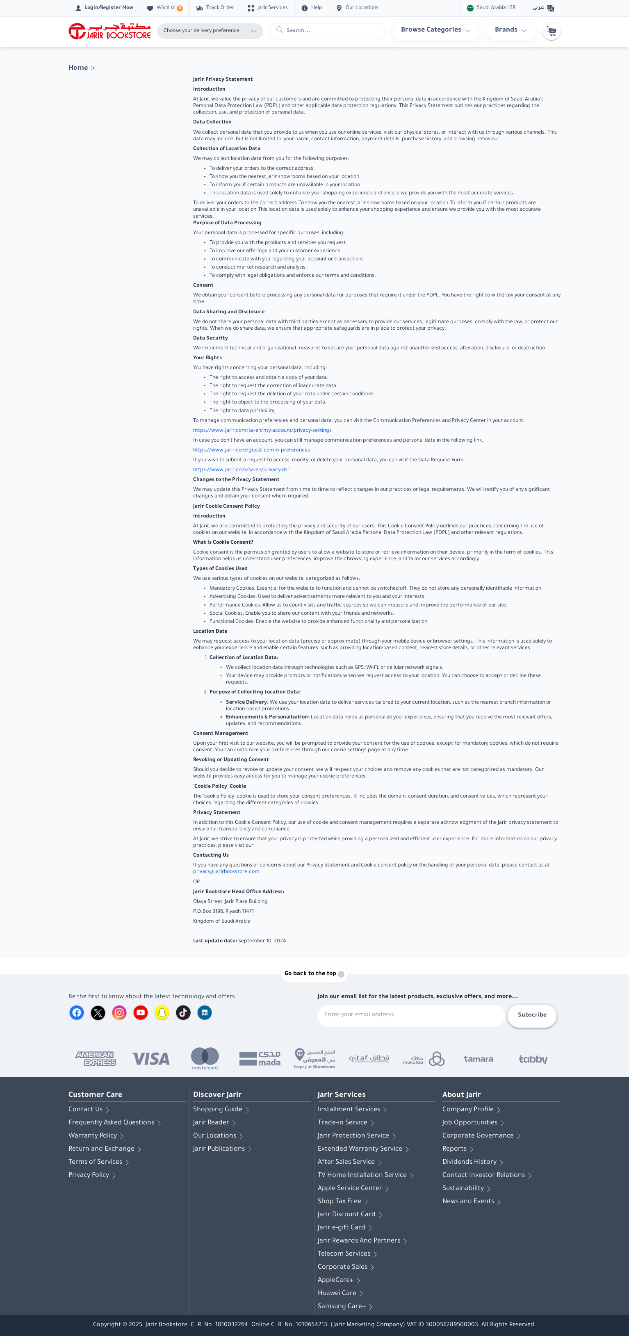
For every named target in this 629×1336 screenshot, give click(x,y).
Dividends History (474, 1162)
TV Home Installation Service (367, 1176)
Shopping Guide (222, 1110)
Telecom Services (349, 1254)
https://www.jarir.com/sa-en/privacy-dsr (241, 470)
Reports (459, 1149)
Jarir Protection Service (358, 1136)
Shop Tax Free (344, 1202)
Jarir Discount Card (351, 1215)
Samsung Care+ (347, 1307)
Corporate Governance (483, 1136)
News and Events (473, 1202)
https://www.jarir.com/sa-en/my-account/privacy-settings (262, 431)
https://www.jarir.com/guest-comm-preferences (251, 451)
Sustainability (468, 1189)
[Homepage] (109, 31)
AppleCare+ (340, 1281)
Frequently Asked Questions (116, 1123)
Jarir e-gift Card (346, 1228)
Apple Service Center (355, 1189)
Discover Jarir (217, 1096)
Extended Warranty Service (365, 1149)
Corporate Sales (347, 1267)
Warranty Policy (97, 1136)
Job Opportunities (474, 1123)
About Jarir (461, 1096)
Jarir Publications (224, 1149)
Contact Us (90, 1110)
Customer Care (95, 1096)
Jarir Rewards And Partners (364, 1241)
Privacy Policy (93, 1176)
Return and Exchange (106, 1149)
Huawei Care (342, 1294)
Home (78, 68)
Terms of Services (100, 1162)
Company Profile (473, 1110)
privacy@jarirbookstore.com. (227, 872)
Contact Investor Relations (488, 1176)
